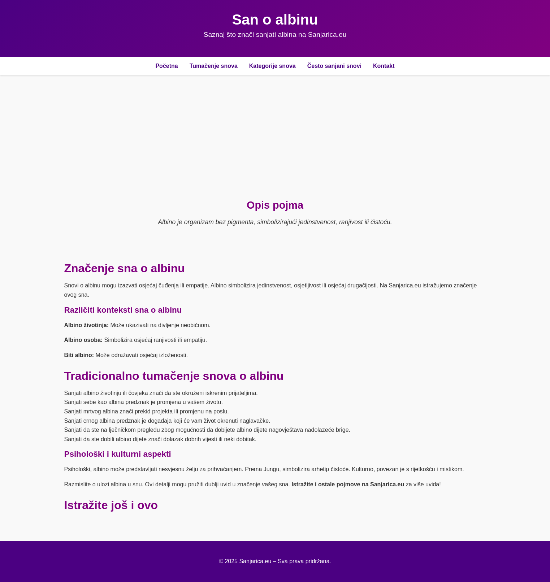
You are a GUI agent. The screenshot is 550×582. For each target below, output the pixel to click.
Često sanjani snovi (334, 66)
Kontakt (384, 66)
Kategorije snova (272, 66)
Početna (166, 66)
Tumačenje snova (214, 66)
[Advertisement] (275, 137)
